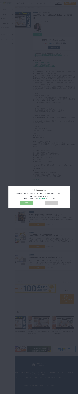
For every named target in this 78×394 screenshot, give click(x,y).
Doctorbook (42, 198)
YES (26, 203)
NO (51, 203)
